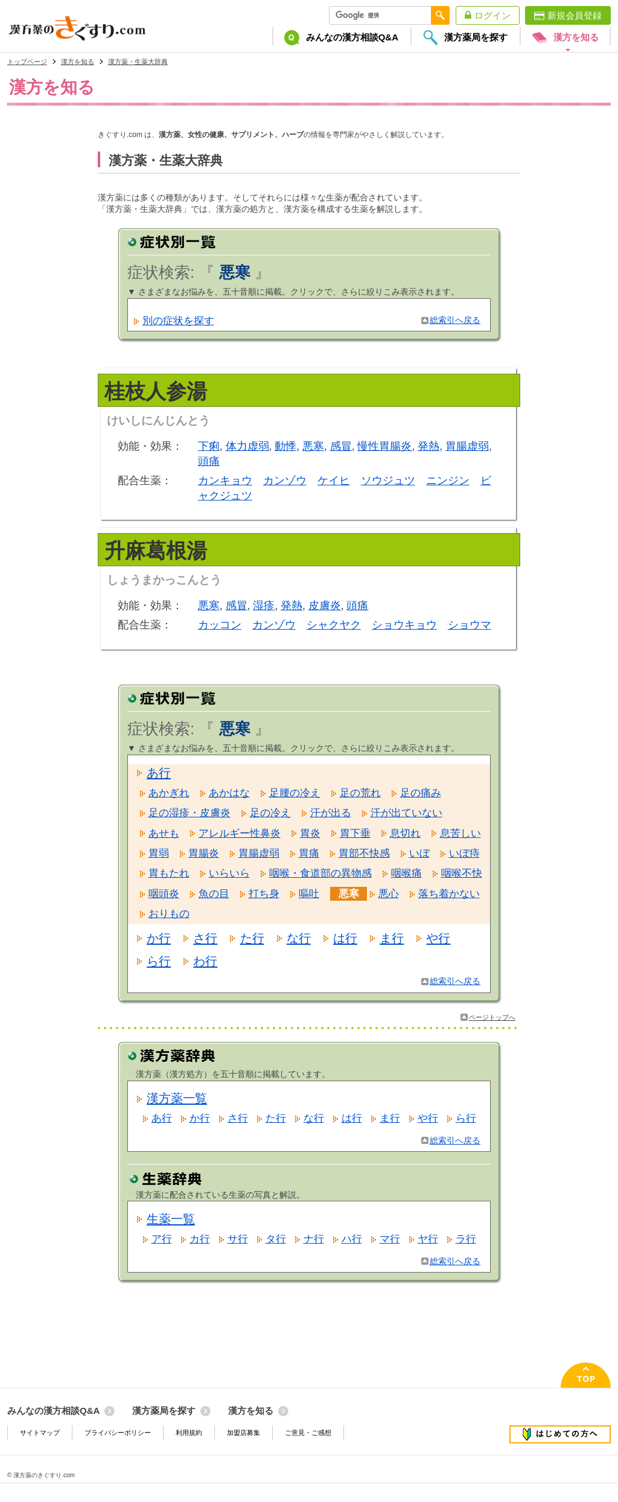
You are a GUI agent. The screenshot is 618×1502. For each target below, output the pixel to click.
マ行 (390, 1239)
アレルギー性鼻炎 (240, 833)
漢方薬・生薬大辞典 (138, 61)
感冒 (341, 446)
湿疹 (264, 605)
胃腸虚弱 (467, 446)
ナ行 (314, 1239)
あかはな (229, 793)
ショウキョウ (404, 625)
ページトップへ (492, 1017)
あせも (163, 833)
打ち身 (264, 894)
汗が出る (330, 813)
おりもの (169, 913)
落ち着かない (449, 894)
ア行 (161, 1239)
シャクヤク (334, 625)
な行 (299, 938)
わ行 (205, 961)
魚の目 (214, 894)
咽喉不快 (461, 873)
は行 (345, 938)
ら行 (159, 961)
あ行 (159, 772)
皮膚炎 (324, 605)
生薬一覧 (171, 1219)
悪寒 (313, 446)
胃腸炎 (203, 853)
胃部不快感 (364, 853)
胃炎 (310, 833)
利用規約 (189, 1432)
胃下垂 (355, 833)
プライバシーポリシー (117, 1432)
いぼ (419, 853)
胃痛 (309, 853)
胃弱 (158, 853)
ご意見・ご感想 (308, 1432)
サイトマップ (40, 1432)
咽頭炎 (163, 894)
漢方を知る (77, 61)
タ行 (276, 1239)
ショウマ (469, 625)
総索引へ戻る (455, 320)
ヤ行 (428, 1239)
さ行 (205, 938)
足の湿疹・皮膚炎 (189, 813)
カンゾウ (285, 481)
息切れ (405, 833)
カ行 (200, 1239)
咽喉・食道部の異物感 (320, 873)
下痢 (209, 446)
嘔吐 (309, 894)
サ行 (238, 1239)
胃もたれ (169, 873)
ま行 (392, 938)
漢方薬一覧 (177, 1098)
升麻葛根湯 (155, 550)
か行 (159, 938)
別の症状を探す (178, 321)
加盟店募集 (243, 1432)
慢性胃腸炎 (384, 446)
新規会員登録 (574, 15)
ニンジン (448, 481)
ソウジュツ (388, 481)
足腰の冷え (294, 793)
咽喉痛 (406, 873)
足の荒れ (360, 793)
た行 (252, 938)
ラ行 (466, 1239)
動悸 (285, 446)
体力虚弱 (247, 446)
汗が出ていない (406, 813)
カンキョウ (225, 481)
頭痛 (209, 461)
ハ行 (352, 1239)
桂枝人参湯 (155, 391)
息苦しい (460, 833)
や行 (438, 938)
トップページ (27, 61)
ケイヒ (333, 481)
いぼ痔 (464, 853)
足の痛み (420, 793)
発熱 (428, 446)
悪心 (388, 894)
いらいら (229, 873)
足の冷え (270, 813)
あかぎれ (169, 793)
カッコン (219, 625)
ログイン (492, 15)
